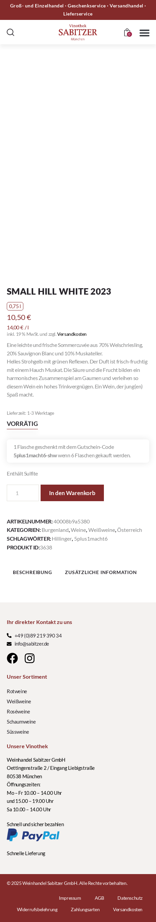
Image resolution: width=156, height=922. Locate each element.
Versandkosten (72, 334)
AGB (99, 898)
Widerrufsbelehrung (37, 909)
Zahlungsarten (85, 909)
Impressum (70, 898)
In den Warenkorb (72, 492)
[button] (144, 33)
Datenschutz (129, 898)
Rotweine (17, 691)
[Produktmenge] (23, 493)
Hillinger (62, 538)
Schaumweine (21, 721)
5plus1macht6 (91, 538)
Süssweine (18, 732)
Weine (78, 529)
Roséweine (18, 711)
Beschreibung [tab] (32, 572)
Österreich (129, 529)
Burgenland (55, 529)
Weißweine (101, 529)
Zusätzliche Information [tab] (101, 572)
